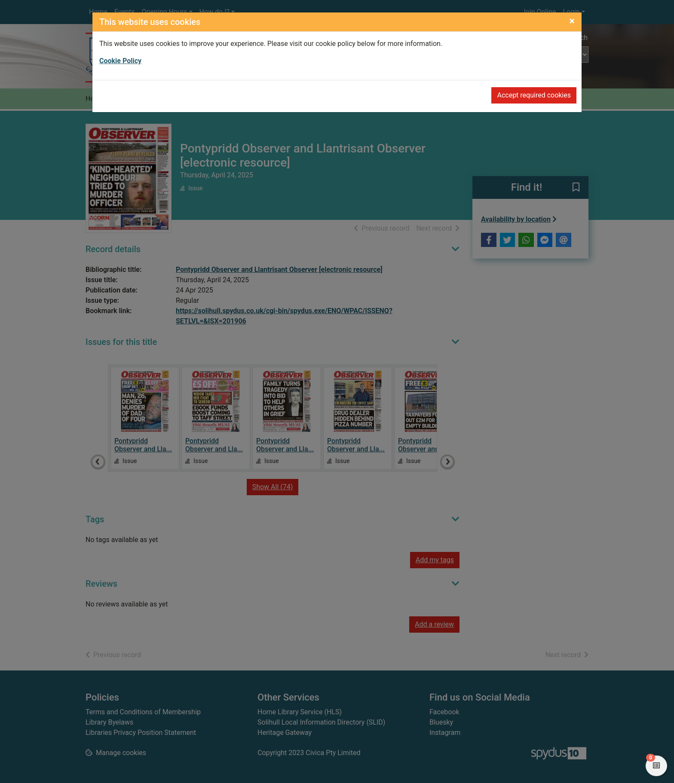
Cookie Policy (120, 61)
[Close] (572, 21)
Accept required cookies (534, 95)
